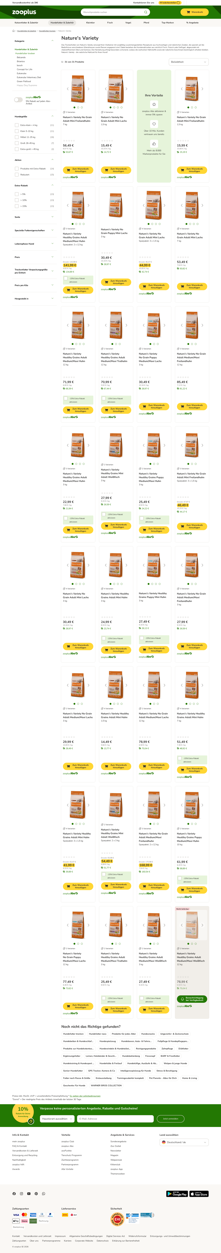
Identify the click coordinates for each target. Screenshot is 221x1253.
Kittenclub (115, 1164)
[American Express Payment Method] (33, 1215)
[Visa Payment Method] (16, 1215)
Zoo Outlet (115, 1146)
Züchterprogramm (70, 1159)
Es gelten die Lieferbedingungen (85, 1096)
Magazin (114, 1155)
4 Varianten (107, 112)
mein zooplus (18, 1141)
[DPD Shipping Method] (73, 1215)
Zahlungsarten (19, 1240)
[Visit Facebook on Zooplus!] (14, 1194)
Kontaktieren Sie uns (143, 2)
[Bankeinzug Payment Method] (18, 1227)
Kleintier (90, 22)
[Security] (117, 1219)
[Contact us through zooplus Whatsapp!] (43, 1194)
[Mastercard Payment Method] (24, 1215)
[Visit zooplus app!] (177, 1196)
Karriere (67, 1240)
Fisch (110, 22)
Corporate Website (84, 1240)
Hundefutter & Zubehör (62, 22)
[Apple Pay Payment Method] (16, 1222)
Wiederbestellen (170, 3)
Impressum (60, 1236)
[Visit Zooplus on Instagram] (21, 1194)
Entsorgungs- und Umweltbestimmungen (170, 1236)
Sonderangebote (118, 1141)
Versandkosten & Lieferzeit (25, 1150)
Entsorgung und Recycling (24, 1155)
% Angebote (192, 22)
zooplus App (116, 1169)
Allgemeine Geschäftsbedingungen (86, 1236)
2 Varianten (107, 349)
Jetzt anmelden (170, 1118)
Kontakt (16, 1236)
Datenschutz (103, 1240)
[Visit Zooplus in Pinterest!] (36, 1194)
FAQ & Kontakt (19, 1146)
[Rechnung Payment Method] (43, 1221)
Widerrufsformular (137, 1236)
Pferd (146, 22)
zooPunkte (66, 1150)
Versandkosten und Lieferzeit (37, 1236)
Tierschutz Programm (71, 1155)
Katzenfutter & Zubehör (26, 22)
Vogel (128, 22)
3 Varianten (69, 112)
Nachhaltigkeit (19, 1159)
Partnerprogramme (51, 1240)
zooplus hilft (18, 1164)
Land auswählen (169, 1135)
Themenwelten (117, 1173)
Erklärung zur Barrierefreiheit (126, 1240)
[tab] (74, 107)
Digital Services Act (115, 1236)
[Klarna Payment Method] (24, 1222)
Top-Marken (168, 22)
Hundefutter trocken (47, 31)
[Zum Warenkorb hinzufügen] (78, 170)
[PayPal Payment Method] (50, 1215)
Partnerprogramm (69, 1164)
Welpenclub (116, 1159)
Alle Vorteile (67, 1169)
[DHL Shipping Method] (65, 1215)
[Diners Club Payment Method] (41, 1215)
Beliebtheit (177, 62)
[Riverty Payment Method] (33, 1222)
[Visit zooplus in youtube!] (29, 1194)
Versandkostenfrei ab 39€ (25, 2)
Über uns (34, 1240)
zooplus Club (67, 1141)
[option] (34, 125)
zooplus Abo (67, 1146)
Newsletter (115, 1150)
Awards (16, 1169)
